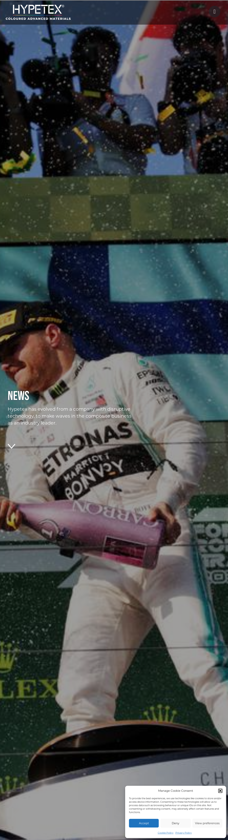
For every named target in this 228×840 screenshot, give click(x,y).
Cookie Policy (165, 832)
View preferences (207, 823)
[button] (220, 791)
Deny (175, 823)
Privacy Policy (183, 832)
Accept (144, 823)
